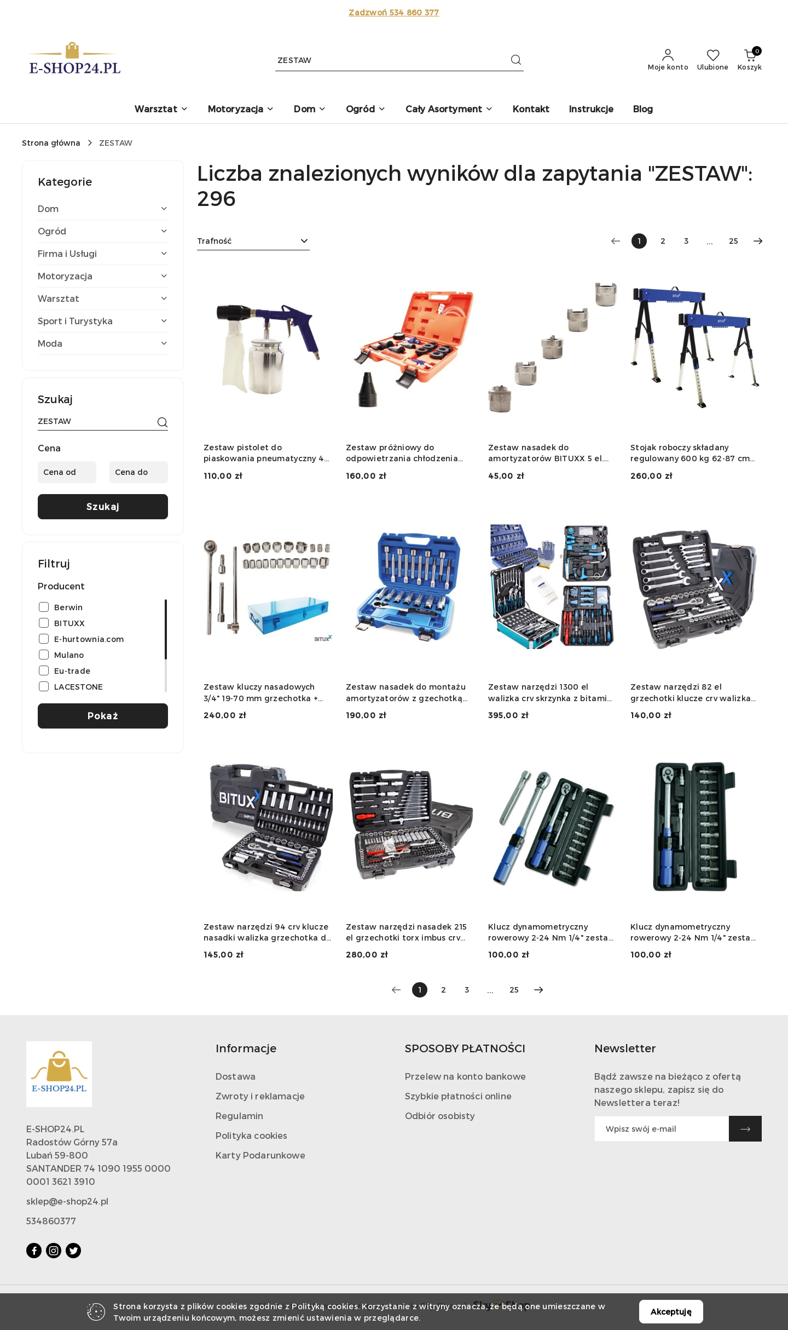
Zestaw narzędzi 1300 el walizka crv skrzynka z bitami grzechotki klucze (547, 692)
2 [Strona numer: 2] (662, 240)
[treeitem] (103, 209)
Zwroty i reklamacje (260, 1096)
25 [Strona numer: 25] (733, 240)
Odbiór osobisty (440, 1115)
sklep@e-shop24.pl (67, 1201)
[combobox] (253, 241)
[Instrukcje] (591, 110)
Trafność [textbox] (214, 240)
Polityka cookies (252, 1135)
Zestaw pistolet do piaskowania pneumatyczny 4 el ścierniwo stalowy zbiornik (264, 453)
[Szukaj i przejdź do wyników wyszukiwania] (516, 60)
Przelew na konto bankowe (465, 1076)
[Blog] (643, 110)
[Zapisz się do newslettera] (661, 1129)
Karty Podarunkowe (260, 1155)
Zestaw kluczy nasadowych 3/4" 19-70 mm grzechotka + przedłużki (261, 692)
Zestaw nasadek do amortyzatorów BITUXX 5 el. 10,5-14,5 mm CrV (546, 453)
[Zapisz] (745, 1129)
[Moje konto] (668, 60)
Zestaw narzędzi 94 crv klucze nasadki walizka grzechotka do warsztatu (267, 932)
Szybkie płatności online (458, 1096)
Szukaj (103, 506)
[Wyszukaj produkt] (399, 60)
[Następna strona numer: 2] (758, 241)
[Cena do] (138, 472)
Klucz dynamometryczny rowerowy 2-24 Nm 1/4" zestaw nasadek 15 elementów (552, 932)
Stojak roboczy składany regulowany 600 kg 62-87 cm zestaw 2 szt (690, 453)
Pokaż (103, 715)
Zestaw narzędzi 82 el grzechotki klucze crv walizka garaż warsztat (690, 692)
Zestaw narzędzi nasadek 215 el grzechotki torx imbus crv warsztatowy (406, 932)
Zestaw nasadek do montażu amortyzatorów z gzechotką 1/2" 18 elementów (406, 692)
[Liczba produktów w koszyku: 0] (749, 60)
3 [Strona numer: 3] (686, 240)
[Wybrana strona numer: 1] (639, 241)
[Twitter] (73, 1250)
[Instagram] (53, 1250)
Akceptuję (671, 1311)
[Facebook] (34, 1250)
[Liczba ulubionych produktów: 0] (713, 60)
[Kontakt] (531, 110)
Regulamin (239, 1115)
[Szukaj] (162, 423)
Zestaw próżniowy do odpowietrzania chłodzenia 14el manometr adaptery (402, 453)
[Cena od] (67, 472)
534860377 (51, 1221)
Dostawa (236, 1076)
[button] (161, 110)
